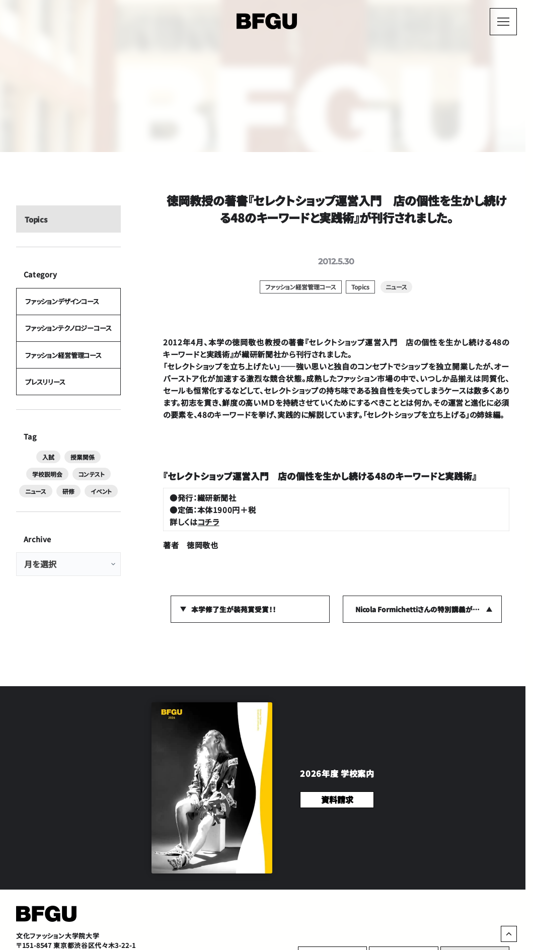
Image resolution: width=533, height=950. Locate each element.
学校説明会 (100, 470)
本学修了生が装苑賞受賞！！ (233, 609)
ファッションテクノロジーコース (68, 335)
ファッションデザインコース (62, 306)
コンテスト (37, 487)
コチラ (208, 521)
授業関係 (60, 470)
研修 (106, 487)
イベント (68, 504)
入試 (27, 470)
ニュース (75, 487)
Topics (35, 221)
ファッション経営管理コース (63, 365)
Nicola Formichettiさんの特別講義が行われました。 (428, 609)
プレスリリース (45, 394)
